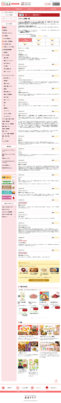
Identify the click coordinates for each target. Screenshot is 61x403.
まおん (19, 90)
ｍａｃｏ (20, 52)
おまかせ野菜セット (6, 165)
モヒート (20, 177)
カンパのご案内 (5, 141)
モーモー (20, 239)
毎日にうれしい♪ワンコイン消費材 (8, 155)
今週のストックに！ (6, 158)
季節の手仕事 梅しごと (7, 167)
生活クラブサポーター (22, 66)
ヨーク (19, 151)
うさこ (19, 78)
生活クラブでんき (8, 209)
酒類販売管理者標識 (42, 391)
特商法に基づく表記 (33, 391)
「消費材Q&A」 (27, 31)
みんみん (20, 138)
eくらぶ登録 (47, 4)
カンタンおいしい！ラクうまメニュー (8, 151)
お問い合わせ (25, 391)
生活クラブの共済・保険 (8, 214)
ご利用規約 (18, 391)
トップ (2, 12)
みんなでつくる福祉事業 (8, 212)
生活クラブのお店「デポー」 (8, 207)
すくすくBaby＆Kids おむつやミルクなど (8, 162)
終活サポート (8, 217)
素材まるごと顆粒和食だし (9, 12)
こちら (33, 34)
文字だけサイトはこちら (55, 1)
